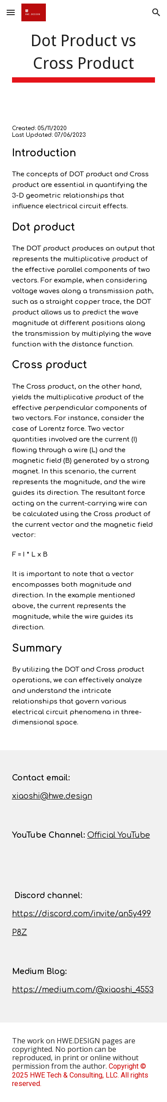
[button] (10, 12)
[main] (83, 55)
